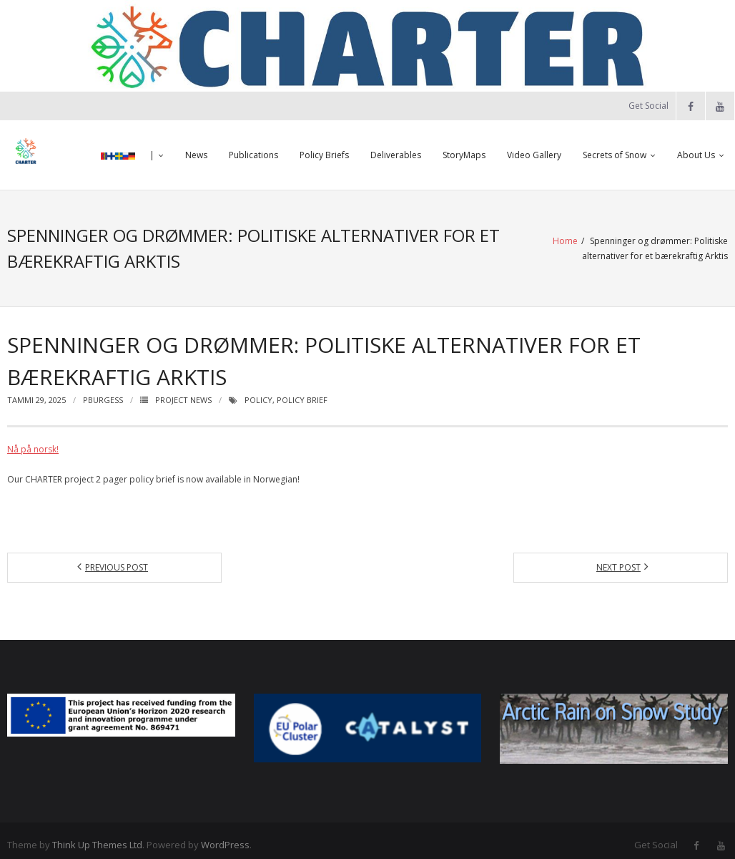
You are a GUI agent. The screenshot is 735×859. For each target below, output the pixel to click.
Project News (183, 391)
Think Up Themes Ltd (97, 836)
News (196, 155)
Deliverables (395, 155)
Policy (258, 391)
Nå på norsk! (33, 441)
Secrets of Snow (614, 155)
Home (417, 244)
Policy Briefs (324, 155)
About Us (696, 155)
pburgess (103, 391)
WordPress (225, 836)
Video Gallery (534, 155)
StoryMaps (464, 155)
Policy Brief (302, 391)
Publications (253, 155)
